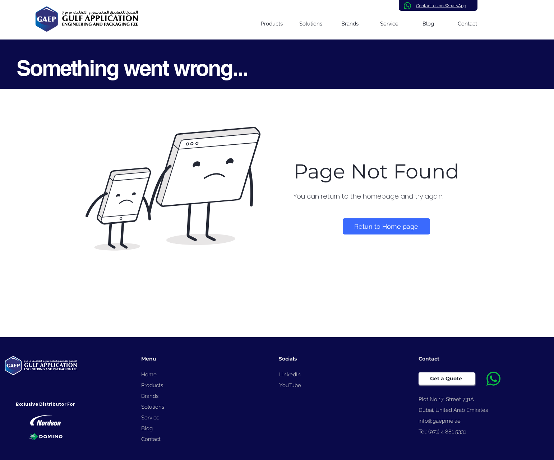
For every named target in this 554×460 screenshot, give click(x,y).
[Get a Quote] (447, 378)
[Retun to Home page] (386, 226)
